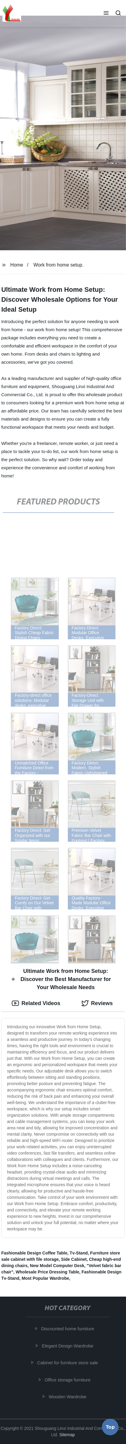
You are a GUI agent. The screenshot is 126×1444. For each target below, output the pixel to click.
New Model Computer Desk (57, 1265)
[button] (106, 13)
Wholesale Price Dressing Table (47, 1272)
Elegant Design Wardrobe (69, 1345)
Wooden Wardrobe (69, 1396)
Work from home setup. (58, 264)
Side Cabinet (74, 1259)
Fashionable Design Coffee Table (34, 1253)
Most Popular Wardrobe (45, 1278)
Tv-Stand (79, 1253)
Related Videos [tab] (36, 1003)
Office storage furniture (69, 1379)
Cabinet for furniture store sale (69, 1362)
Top (110, 1428)
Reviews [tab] (97, 1003)
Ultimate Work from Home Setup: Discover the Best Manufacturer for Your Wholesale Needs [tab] (61, 979)
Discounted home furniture (68, 1328)
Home (16, 264)
